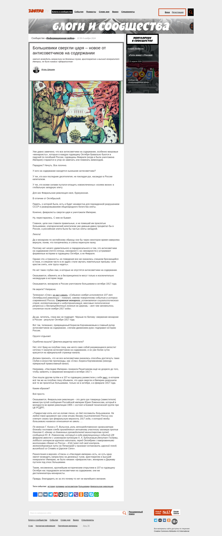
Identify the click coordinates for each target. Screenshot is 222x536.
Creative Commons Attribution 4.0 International (171, 531)
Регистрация (177, 12)
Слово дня (104, 12)
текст (105, 377)
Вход (167, 12)
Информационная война (60, 38)
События (78, 12)
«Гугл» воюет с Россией (140, 55)
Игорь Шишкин (48, 69)
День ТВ (86, 526)
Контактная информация (45, 526)
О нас (30, 526)
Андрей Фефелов (136, 48)
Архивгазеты (176, 512)
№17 (166, 512)
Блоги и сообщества (62, 12)
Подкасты (91, 12)
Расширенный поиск (136, 513)
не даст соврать (60, 295)
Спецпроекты (128, 12)
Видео (115, 12)
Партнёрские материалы (67, 526)
